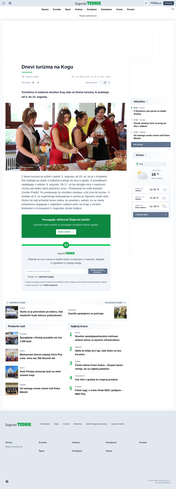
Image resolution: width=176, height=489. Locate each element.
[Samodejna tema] (146, 3)
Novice (22, 368)
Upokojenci (72, 310)
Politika (77, 361)
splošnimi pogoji (46, 277)
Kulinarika (23, 334)
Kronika (142, 120)
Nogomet (78, 347)
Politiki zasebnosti (50, 285)
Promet (22, 308)
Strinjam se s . (41, 277)
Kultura (22, 351)
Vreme (140, 155)
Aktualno (139, 101)
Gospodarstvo (80, 376)
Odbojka (23, 385)
